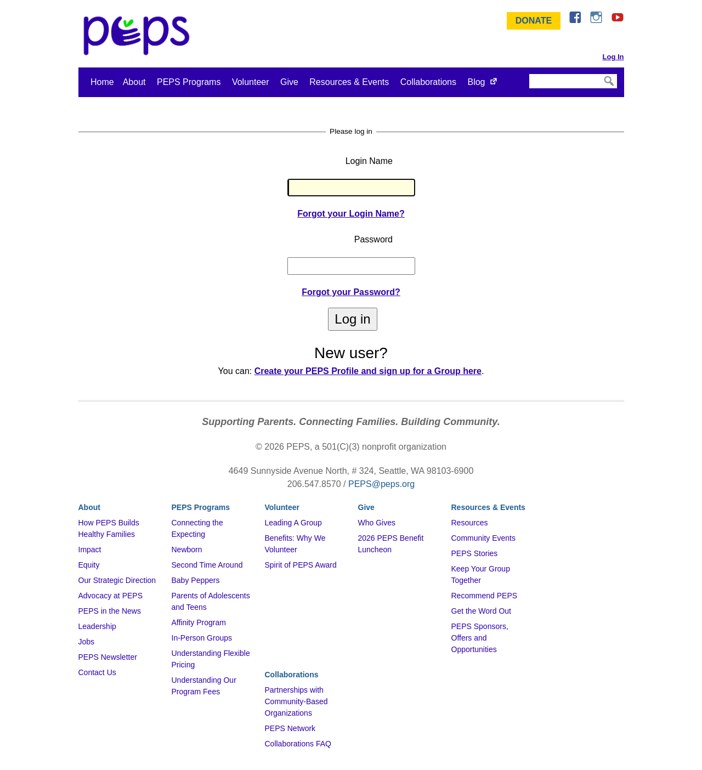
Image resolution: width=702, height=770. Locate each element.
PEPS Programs (188, 82)
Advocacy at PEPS (110, 595)
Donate (534, 20)
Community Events (483, 538)
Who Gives (376, 522)
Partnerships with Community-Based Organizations (296, 701)
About (134, 82)
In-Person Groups (202, 637)
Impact (89, 549)
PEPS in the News (109, 611)
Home (102, 82)
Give (289, 82)
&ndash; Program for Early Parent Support (138, 35)
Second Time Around (207, 564)
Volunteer (250, 82)
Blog (476, 82)
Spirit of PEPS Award (301, 564)
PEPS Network (290, 728)
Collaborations (428, 82)
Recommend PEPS (484, 595)
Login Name (369, 161)
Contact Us (97, 672)
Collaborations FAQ (298, 743)
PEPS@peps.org (381, 484)
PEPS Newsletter (107, 657)
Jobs (86, 641)
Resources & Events (349, 82)
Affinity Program (199, 622)
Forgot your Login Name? (351, 213)
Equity (89, 564)
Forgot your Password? (351, 292)
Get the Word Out (481, 611)
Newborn (187, 549)
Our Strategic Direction (117, 580)
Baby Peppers (196, 580)
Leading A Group (293, 522)
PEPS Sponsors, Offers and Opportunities (479, 638)
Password (373, 239)
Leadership (97, 626)
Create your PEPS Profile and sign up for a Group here (368, 371)
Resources (469, 522)
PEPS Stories (474, 553)
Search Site (528, 73)
